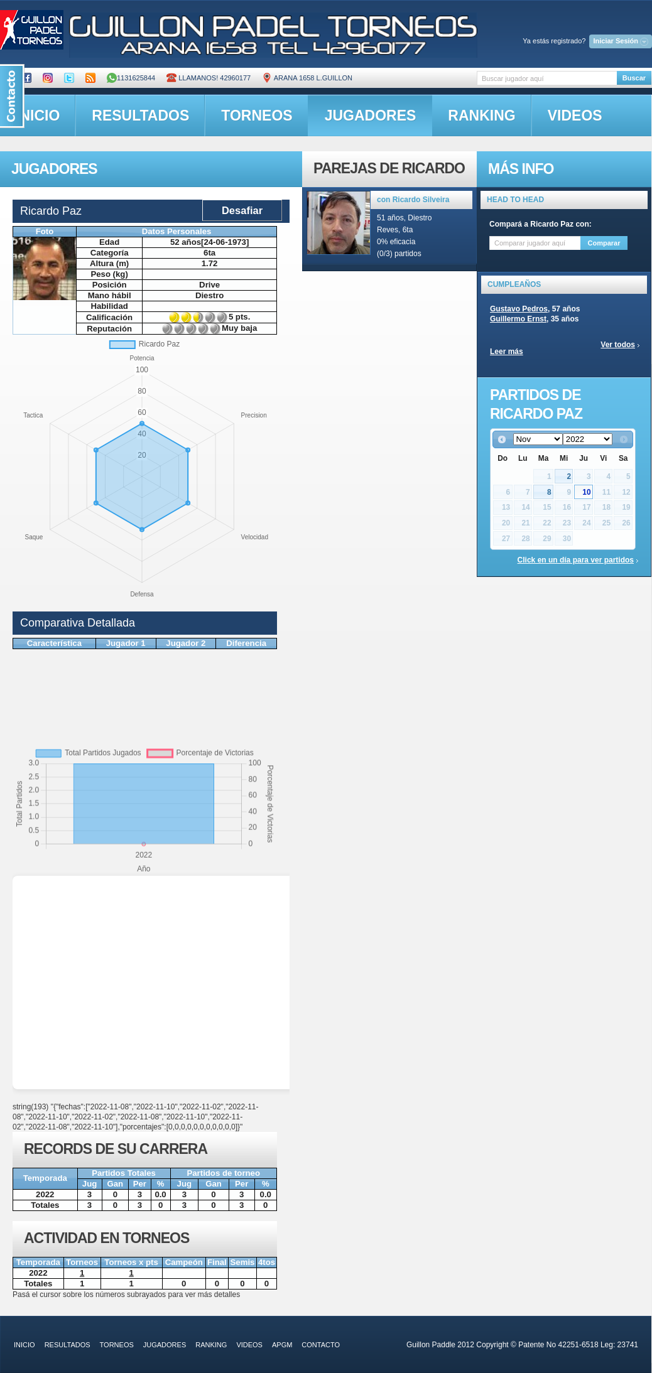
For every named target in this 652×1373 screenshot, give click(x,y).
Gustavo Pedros (519, 308)
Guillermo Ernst (518, 319)
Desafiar (242, 210)
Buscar (634, 78)
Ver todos (617, 344)
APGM (282, 1345)
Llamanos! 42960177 (208, 78)
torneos (256, 115)
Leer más (506, 351)
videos (575, 115)
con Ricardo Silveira (413, 199)
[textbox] (547, 78)
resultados (140, 115)
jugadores (370, 115)
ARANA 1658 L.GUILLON (307, 78)
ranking (481, 115)
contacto (321, 1345)
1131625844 (131, 78)
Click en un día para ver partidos (576, 560)
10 (586, 492)
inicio (24, 1345)
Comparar (604, 243)
